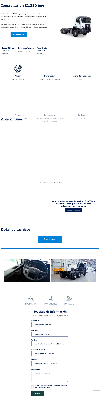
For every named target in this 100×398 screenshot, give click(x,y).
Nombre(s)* (49, 323)
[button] (2, 273)
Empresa (49, 362)
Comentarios (49, 375)
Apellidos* (49, 333)
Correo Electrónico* (49, 352)
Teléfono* (49, 342)
